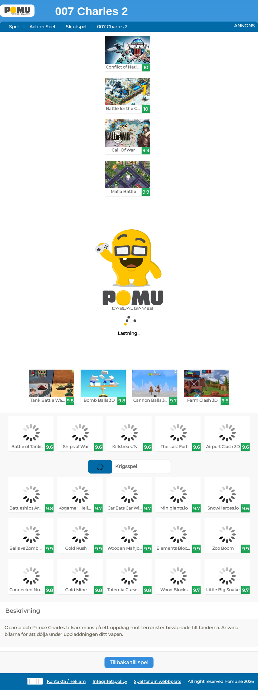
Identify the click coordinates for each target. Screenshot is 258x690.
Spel (14, 27)
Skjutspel (76, 27)
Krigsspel (112, 466)
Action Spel (42, 27)
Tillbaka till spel (129, 662)
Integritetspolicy (110, 681)
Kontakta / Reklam (66, 681)
